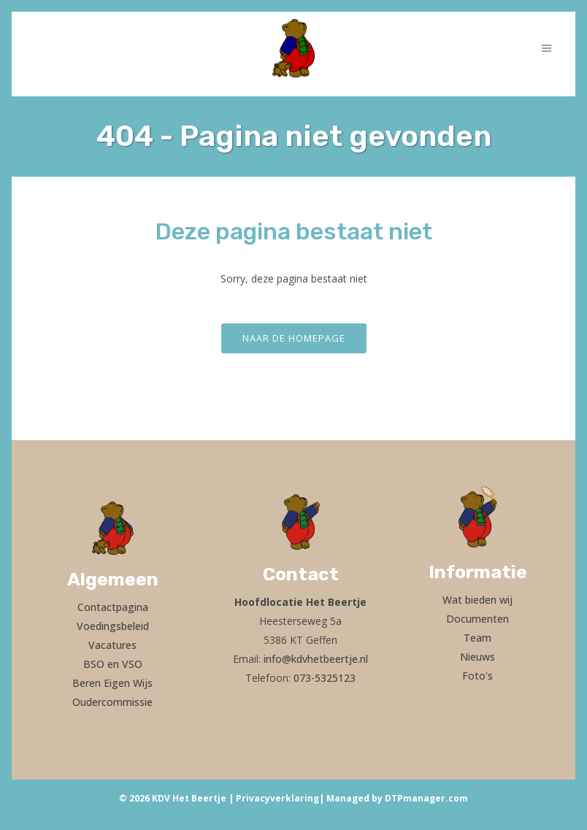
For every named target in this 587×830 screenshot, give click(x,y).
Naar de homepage (293, 338)
